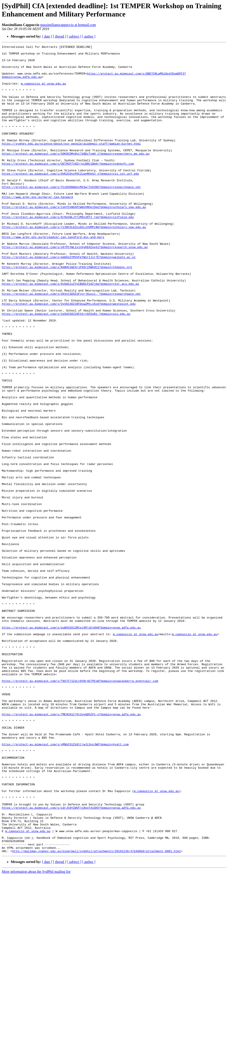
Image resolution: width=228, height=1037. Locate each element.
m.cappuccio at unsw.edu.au (43, 91)
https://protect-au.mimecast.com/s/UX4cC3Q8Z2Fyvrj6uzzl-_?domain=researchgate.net (71, 344)
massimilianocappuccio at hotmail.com (68, 25)
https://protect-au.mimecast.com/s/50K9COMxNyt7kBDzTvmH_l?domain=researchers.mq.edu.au (75, 176)
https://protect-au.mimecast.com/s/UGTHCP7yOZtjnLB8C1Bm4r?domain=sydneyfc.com (68, 188)
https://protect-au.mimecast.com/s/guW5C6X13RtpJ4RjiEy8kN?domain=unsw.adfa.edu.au (71, 744)
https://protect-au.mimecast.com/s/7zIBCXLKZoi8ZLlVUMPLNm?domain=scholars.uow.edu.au (74, 264)
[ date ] (47, 36)
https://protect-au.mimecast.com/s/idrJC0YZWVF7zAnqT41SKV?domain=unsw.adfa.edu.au (71, 960)
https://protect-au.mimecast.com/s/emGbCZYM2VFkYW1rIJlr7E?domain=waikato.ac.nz (69, 300)
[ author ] (89, 36)
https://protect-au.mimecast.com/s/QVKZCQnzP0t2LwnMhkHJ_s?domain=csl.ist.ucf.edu (70, 200)
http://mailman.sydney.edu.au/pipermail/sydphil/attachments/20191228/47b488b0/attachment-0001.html (96, 1013)
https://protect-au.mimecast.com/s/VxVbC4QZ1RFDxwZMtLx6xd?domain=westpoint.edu (69, 356)
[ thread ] (59, 36)
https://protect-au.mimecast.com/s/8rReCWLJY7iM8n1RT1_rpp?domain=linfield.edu (68, 252)
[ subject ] (74, 36)
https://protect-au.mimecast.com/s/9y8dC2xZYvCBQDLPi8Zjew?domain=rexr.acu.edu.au (70, 332)
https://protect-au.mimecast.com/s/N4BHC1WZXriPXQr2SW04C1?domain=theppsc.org (67, 312)
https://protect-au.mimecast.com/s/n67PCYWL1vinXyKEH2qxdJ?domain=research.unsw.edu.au (75, 288)
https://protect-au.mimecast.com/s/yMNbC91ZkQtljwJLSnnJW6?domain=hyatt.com (65, 884)
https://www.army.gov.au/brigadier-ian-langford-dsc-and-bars (53, 276)
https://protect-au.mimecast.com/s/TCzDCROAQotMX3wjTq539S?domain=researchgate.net (71, 216)
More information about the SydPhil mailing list (36, 1033)
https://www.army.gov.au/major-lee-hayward (37, 228)
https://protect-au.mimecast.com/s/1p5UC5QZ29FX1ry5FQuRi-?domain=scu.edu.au (66, 368)
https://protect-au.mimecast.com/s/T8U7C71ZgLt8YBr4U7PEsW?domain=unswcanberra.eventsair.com (80, 808)
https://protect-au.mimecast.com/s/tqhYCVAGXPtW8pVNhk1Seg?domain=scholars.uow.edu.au (74, 240)
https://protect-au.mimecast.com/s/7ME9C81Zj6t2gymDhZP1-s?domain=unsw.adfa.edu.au (71, 848)
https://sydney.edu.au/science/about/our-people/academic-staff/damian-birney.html (71, 164)
